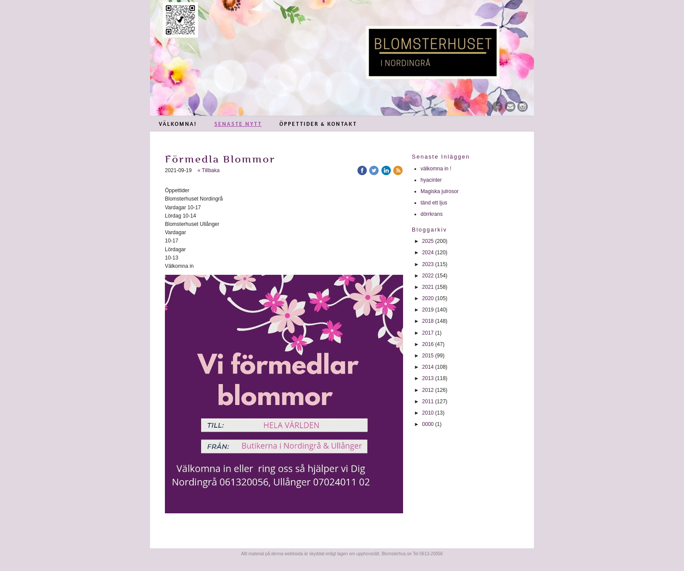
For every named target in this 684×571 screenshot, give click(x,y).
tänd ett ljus (435, 203)
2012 (428, 390)
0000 (428, 424)
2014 (428, 367)
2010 (428, 413)
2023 (428, 264)
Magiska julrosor (439, 191)
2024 (428, 252)
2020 (428, 298)
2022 (428, 276)
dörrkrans (432, 214)
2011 (428, 401)
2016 (428, 344)
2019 (428, 310)
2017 (428, 333)
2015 (428, 356)
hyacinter (432, 180)
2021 (428, 287)
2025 (428, 241)
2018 (428, 321)
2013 (428, 378)
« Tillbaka (209, 170)
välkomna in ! (436, 169)
